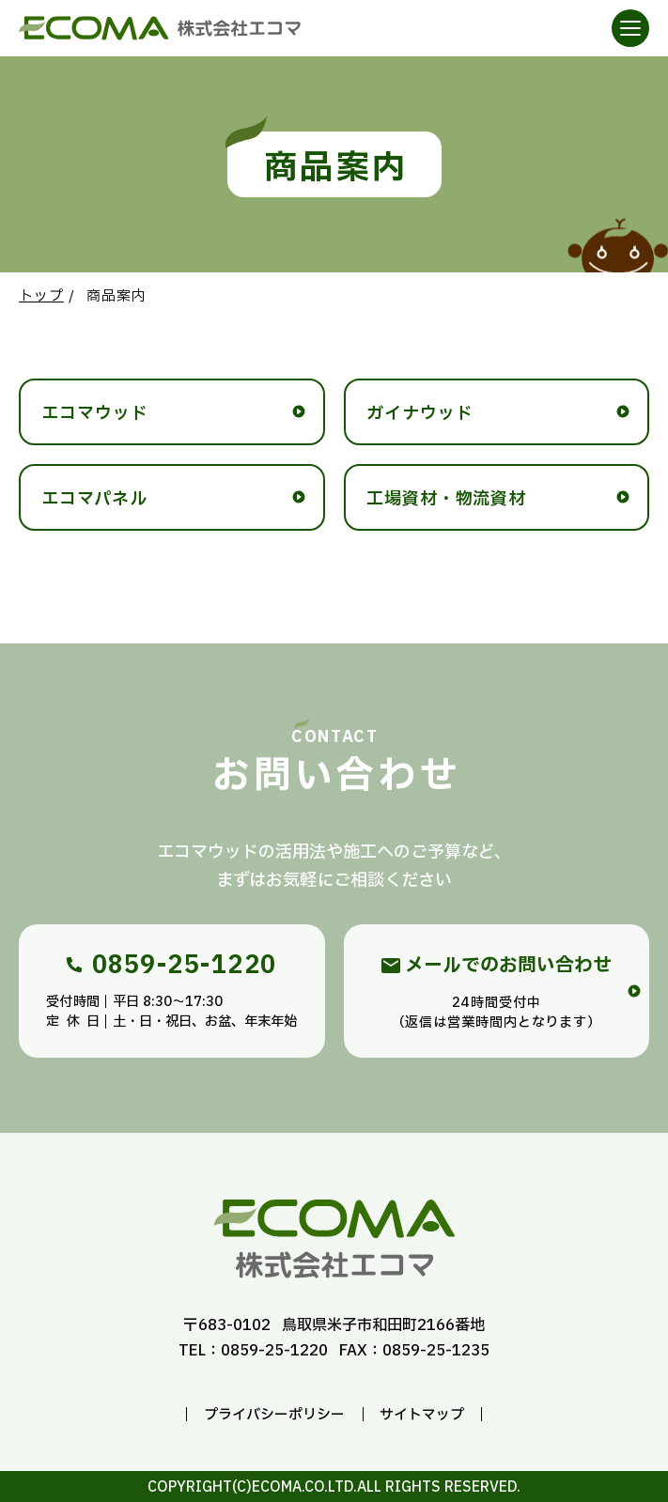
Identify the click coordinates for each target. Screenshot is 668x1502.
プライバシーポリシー (274, 1415)
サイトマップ (422, 1415)
